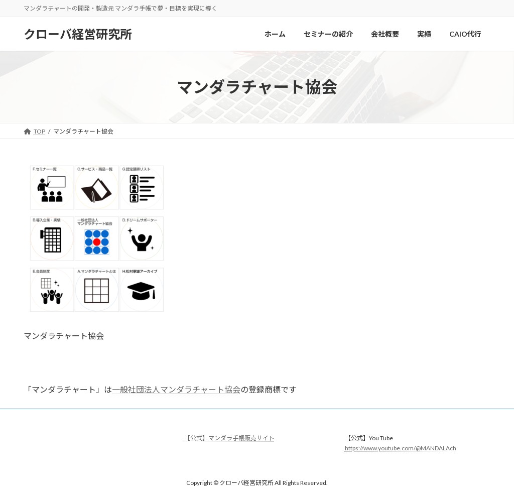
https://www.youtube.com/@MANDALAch (400, 448)
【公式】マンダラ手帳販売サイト (229, 438)
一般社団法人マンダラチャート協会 (176, 389)
